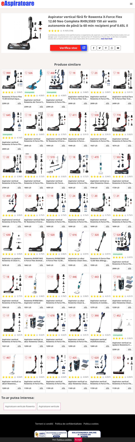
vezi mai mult (106, 38)
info (19, 103)
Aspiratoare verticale (49, 406)
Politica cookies (91, 423)
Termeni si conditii (44, 423)
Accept (78, 439)
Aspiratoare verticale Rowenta (20, 406)
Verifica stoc (73, 48)
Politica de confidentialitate (68, 423)
